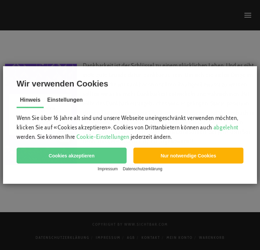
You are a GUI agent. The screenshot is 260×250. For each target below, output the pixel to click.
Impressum (107, 169)
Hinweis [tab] (30, 100)
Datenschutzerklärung (142, 169)
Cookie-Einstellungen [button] (103, 137)
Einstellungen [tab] (65, 100)
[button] (72, 156)
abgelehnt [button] (226, 127)
